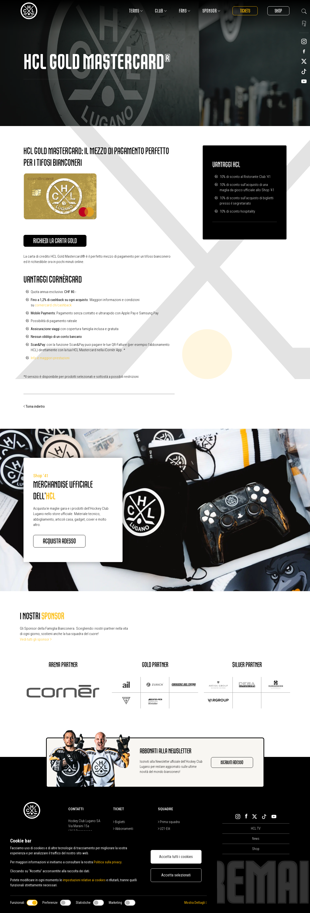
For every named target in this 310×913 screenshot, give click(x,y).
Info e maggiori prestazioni (50, 358)
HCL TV (256, 828)
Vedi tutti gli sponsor (36, 639)
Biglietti (119, 822)
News (255, 839)
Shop (278, 10)
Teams (135, 11)
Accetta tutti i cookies (176, 856)
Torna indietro (34, 407)
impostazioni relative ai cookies (85, 880)
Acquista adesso (59, 541)
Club (160, 11)
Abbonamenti (123, 829)
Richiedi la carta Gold (55, 241)
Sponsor (211, 11)
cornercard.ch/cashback (53, 305)
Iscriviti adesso (231, 762)
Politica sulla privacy (108, 862)
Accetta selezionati (176, 875)
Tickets (245, 10)
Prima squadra (169, 822)
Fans (184, 11)
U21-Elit (164, 829)
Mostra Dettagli (195, 903)
